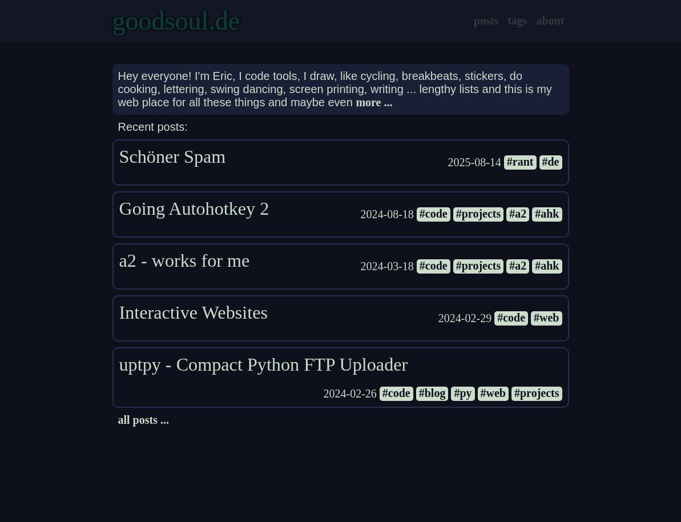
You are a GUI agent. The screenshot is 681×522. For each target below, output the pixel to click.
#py (463, 393)
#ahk (547, 213)
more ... (374, 102)
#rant (520, 161)
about (551, 20)
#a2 (517, 213)
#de (550, 161)
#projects (478, 213)
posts (486, 20)
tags (517, 20)
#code (434, 213)
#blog (432, 393)
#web (546, 317)
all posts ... (143, 419)
